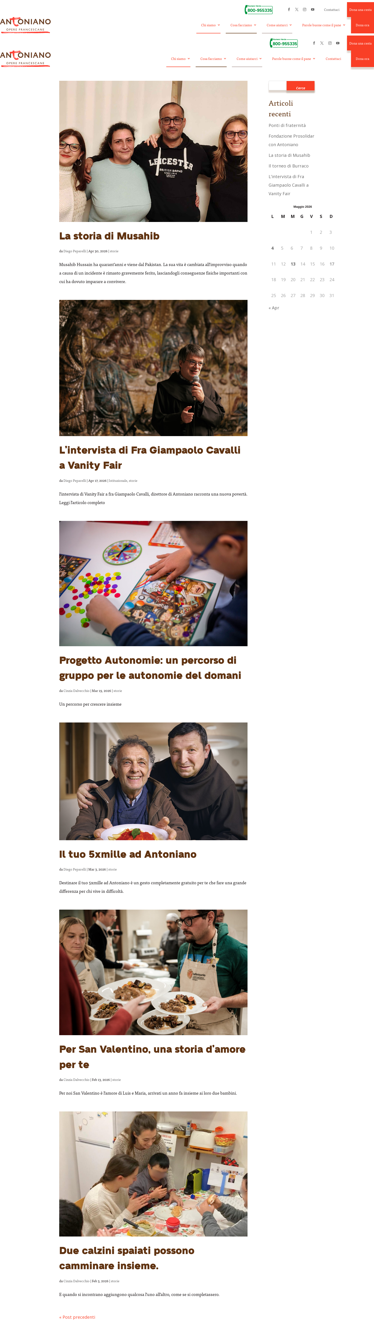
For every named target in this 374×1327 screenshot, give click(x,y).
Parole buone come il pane (321, 25)
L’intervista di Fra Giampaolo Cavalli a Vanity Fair (289, 185)
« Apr (274, 308)
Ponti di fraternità (287, 125)
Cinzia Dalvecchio (76, 690)
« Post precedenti (77, 1317)
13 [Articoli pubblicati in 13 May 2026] (293, 264)
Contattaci (331, 9)
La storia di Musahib (109, 237)
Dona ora (362, 25)
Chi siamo (208, 25)
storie (114, 251)
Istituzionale (118, 480)
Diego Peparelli (74, 251)
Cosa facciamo (241, 25)
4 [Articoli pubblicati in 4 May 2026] (272, 248)
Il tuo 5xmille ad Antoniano (128, 855)
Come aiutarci (277, 25)
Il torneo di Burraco (289, 166)
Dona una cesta (360, 9)
